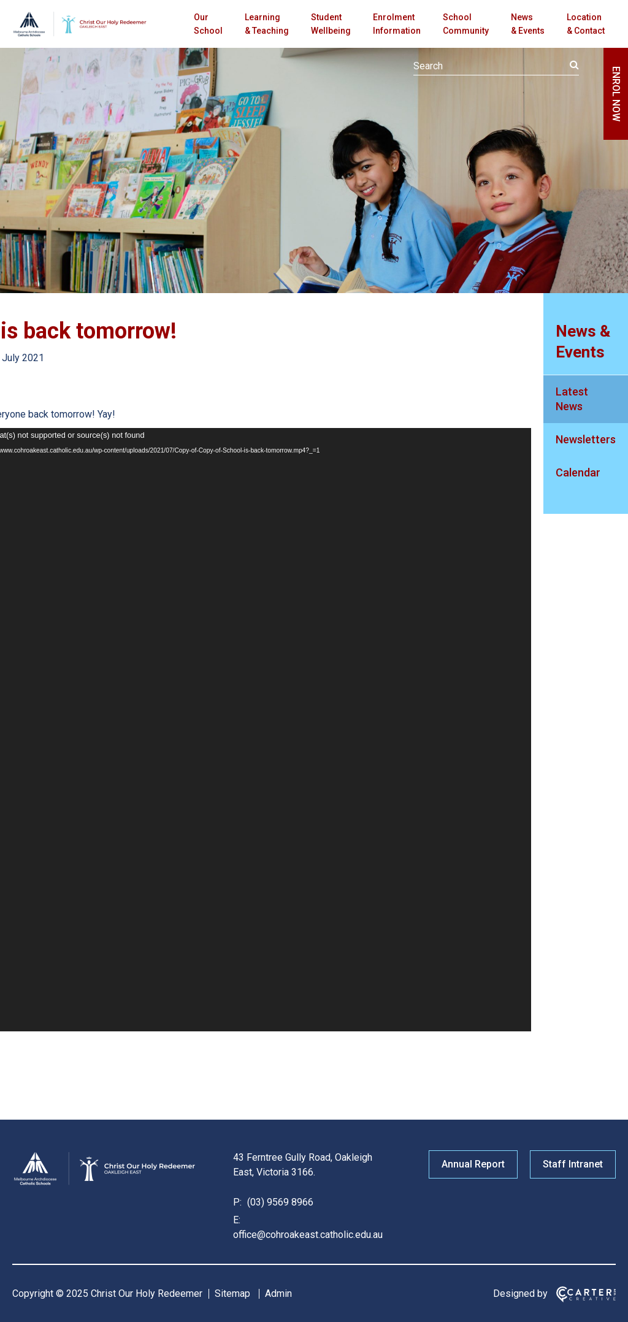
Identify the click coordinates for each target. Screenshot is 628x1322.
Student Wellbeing (331, 24)
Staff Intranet (573, 1164)
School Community (466, 24)
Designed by (520, 1293)
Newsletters (586, 439)
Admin (278, 1293)
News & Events (528, 24)
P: (237, 1202)
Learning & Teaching (267, 24)
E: (236, 1220)
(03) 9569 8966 (279, 1202)
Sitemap (232, 1293)
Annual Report (473, 1164)
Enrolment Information (397, 24)
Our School (208, 24)
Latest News (572, 399)
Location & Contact (586, 24)
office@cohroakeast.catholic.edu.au (308, 1234)
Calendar (578, 472)
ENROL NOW (616, 93)
